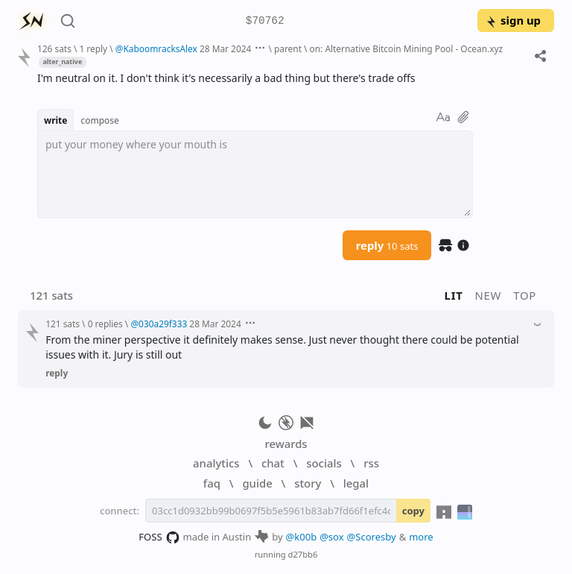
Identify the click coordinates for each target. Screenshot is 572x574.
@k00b (301, 536)
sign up (513, 20)
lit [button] (454, 295)
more (421, 536)
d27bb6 (303, 554)
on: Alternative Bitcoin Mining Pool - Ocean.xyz (406, 48)
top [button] (524, 295)
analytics (216, 462)
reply (387, 245)
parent (288, 48)
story (307, 483)
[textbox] (255, 174)
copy (413, 510)
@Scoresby (371, 536)
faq (211, 483)
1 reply (93, 48)
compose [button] (99, 120)
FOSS (159, 537)
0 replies (105, 323)
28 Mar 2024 (225, 48)
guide (257, 483)
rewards (285, 443)
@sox (331, 536)
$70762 (265, 21)
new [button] (488, 295)
